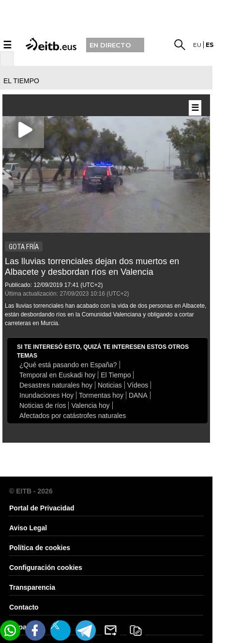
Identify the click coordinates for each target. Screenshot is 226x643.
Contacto (24, 607)
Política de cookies (39, 548)
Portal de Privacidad (42, 508)
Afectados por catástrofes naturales (72, 415)
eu (197, 44)
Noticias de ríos (42, 405)
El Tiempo (116, 375)
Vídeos (138, 385)
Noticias (110, 385)
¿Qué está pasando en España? (68, 365)
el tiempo (21, 81)
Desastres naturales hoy (55, 385)
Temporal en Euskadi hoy (57, 375)
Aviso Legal (28, 528)
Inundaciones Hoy (46, 395)
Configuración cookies (45, 567)
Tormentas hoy (101, 395)
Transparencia (32, 587)
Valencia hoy (90, 405)
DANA (138, 395)
